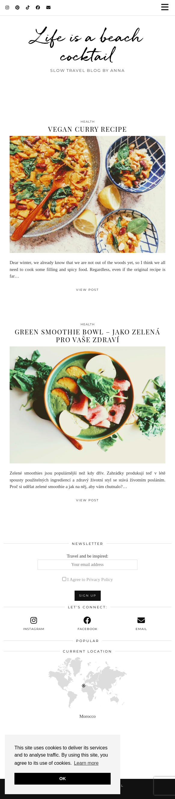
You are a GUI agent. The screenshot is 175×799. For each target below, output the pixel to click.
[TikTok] (28, 7)
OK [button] (62, 778)
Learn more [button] (86, 763)
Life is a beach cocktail (87, 46)
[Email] (48, 7)
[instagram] (34, 624)
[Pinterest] (17, 7)
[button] (167, 7)
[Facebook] (38, 7)
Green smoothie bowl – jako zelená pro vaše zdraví (87, 335)
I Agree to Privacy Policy (90, 579)
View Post (87, 290)
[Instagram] (7, 7)
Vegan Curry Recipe (87, 129)
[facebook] (88, 624)
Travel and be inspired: (88, 562)
